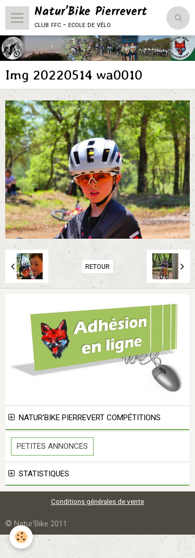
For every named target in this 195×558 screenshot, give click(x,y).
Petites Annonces (52, 446)
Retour (97, 266)
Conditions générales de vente (97, 501)
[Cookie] (21, 537)
